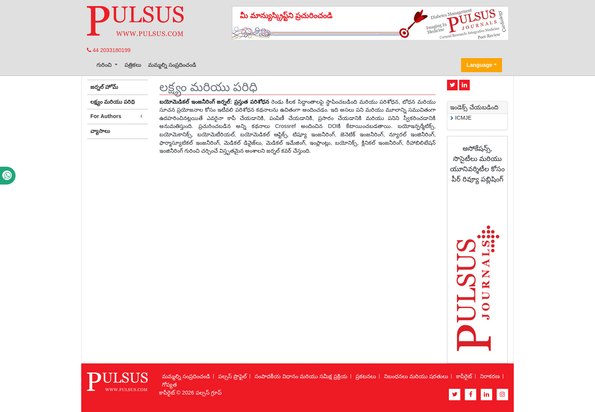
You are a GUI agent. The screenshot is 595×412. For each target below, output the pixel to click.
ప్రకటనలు (366, 376)
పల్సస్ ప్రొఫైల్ (232, 376)
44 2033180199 (109, 50)
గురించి (104, 65)
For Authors (117, 116)
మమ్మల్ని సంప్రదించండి (172, 65)
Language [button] (479, 65)
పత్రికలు (132, 65)
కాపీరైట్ (464, 376)
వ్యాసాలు (100, 131)
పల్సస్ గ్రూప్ (209, 393)
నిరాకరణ (490, 376)
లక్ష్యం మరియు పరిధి (112, 102)
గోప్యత (169, 385)
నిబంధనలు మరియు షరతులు (416, 376)
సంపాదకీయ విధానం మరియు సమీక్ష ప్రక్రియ (301, 376)
